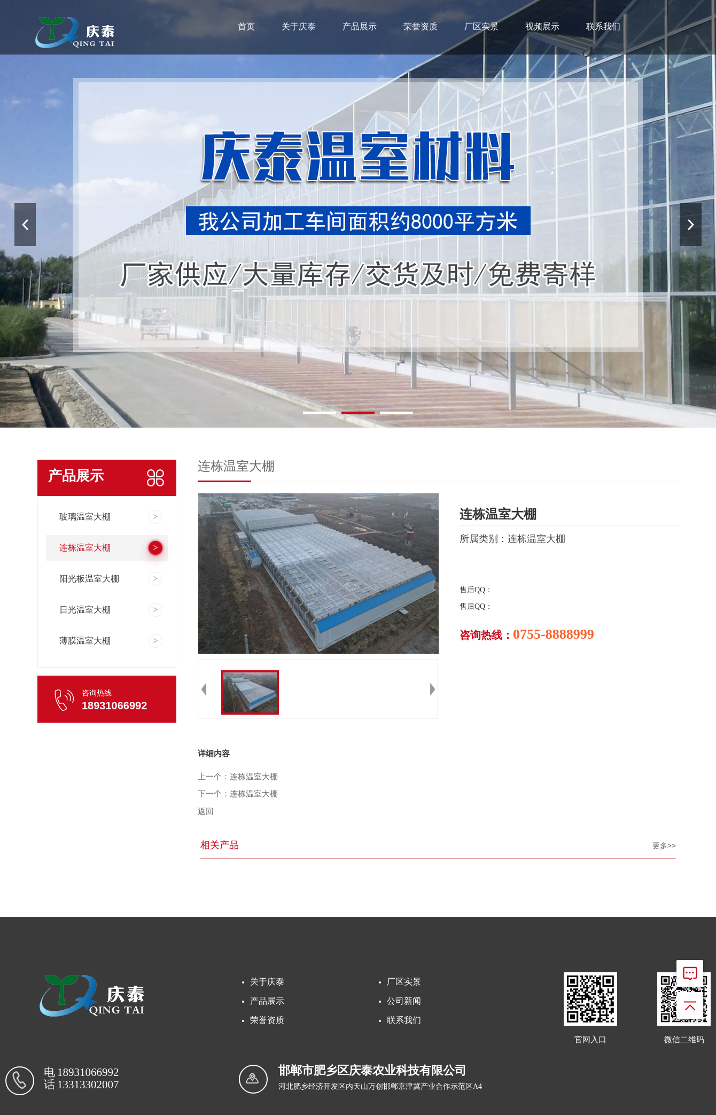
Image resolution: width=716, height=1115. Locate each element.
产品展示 (360, 26)
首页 (246, 26)
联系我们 (603, 26)
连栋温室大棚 (254, 776)
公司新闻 (404, 1000)
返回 (206, 811)
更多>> (664, 845)
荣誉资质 (420, 26)
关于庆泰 (299, 26)
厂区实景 (481, 26)
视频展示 (542, 26)
